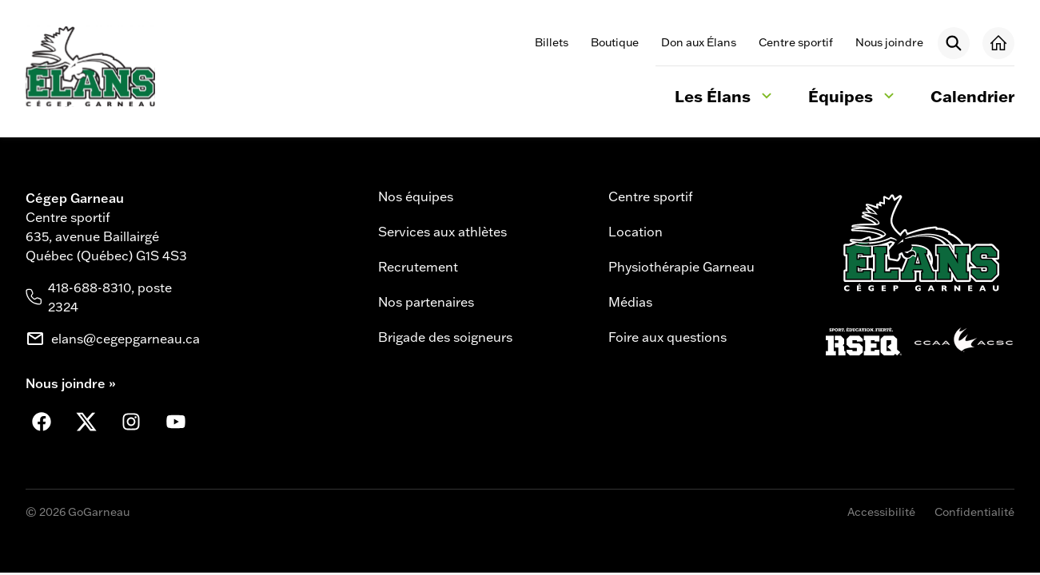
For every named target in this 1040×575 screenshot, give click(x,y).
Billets (551, 42)
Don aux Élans (698, 42)
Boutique (615, 42)
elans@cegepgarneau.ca (125, 339)
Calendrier (972, 95)
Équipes (853, 98)
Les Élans (725, 98)
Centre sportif (796, 42)
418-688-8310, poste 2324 (110, 297)
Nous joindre (889, 42)
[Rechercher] (954, 43)
